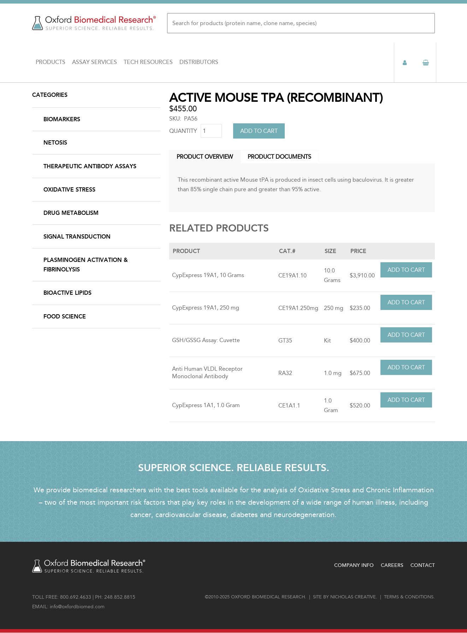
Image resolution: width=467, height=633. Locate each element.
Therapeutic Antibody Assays (89, 166)
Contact (422, 565)
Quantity (183, 131)
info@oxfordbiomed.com (77, 607)
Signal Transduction (77, 236)
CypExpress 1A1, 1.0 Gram (206, 405)
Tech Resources (148, 62)
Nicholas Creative (353, 597)
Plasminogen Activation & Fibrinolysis (85, 265)
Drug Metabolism (71, 213)
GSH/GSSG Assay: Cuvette (206, 340)
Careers (392, 565)
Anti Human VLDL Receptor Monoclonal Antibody (207, 372)
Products (50, 62)
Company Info (354, 565)
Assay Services (94, 62)
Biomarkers (61, 119)
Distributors (198, 62)
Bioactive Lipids (67, 292)
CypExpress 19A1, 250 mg (205, 307)
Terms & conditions (408, 597)
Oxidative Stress (69, 189)
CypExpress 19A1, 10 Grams (208, 275)
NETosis (55, 142)
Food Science (64, 316)
